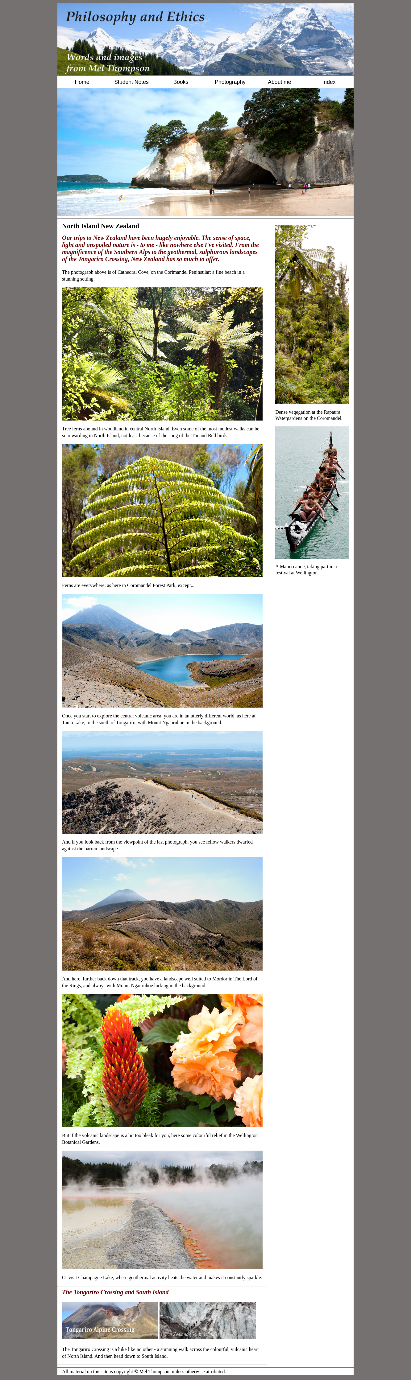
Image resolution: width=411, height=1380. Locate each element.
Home (82, 82)
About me (279, 82)
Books (181, 82)
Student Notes (131, 82)
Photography (230, 82)
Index (328, 82)
